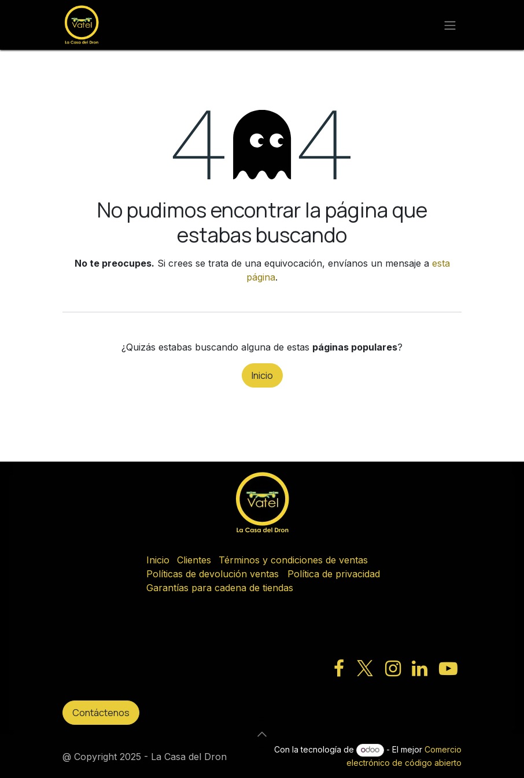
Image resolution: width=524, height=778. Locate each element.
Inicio (262, 375)
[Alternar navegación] (450, 25)
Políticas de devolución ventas (212, 574)
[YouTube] (448, 668)
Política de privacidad (333, 574)
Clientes (194, 560)
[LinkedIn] (419, 668)
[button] (262, 734)
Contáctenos (101, 712)
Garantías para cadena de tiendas (219, 587)
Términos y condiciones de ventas (293, 560)
